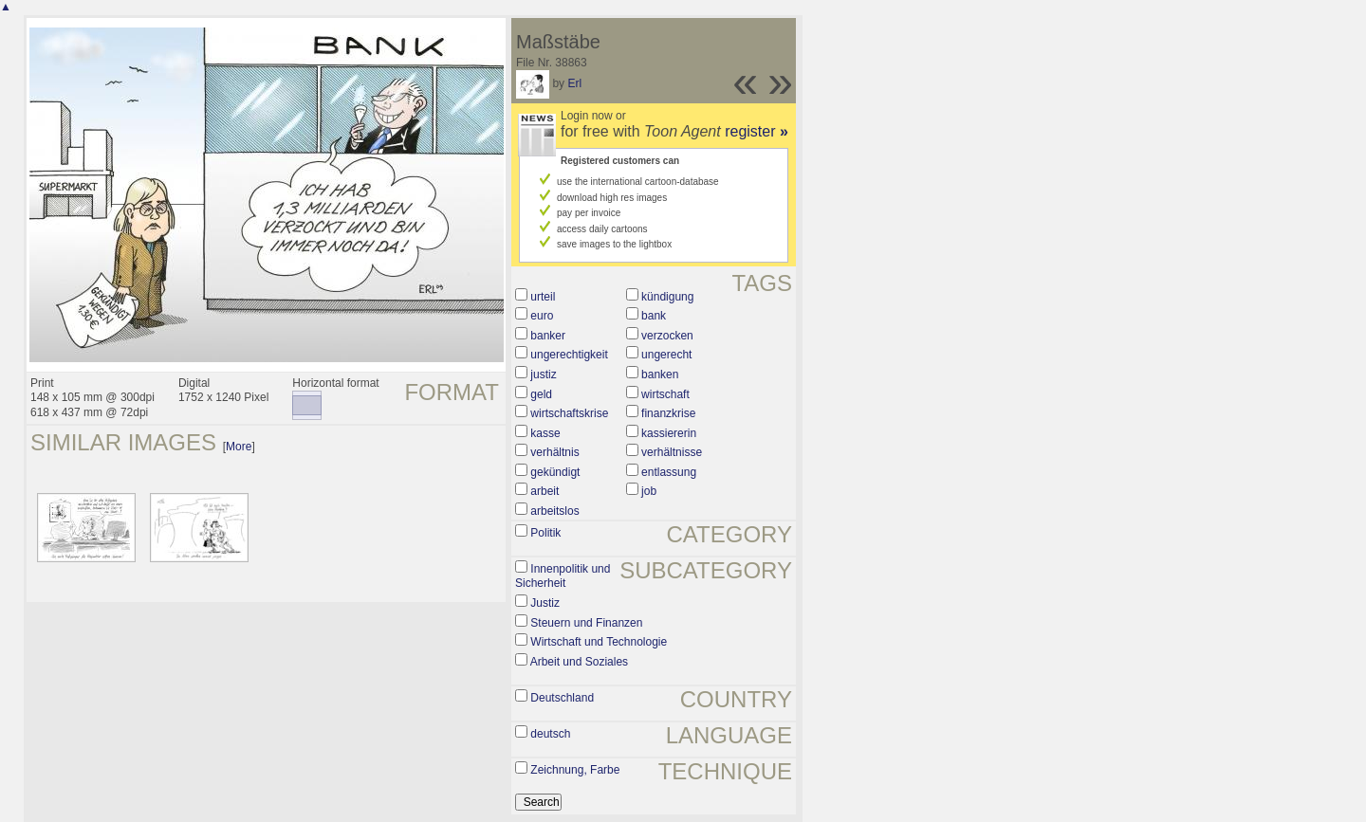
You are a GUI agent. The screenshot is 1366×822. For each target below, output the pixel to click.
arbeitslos (554, 511)
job (648, 491)
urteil (542, 296)
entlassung (668, 472)
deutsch (550, 733)
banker (547, 335)
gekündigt (555, 472)
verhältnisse (671, 452)
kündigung (667, 296)
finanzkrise (668, 413)
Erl (574, 83)
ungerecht (666, 354)
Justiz (545, 603)
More (238, 446)
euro (541, 315)
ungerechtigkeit (568, 354)
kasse (545, 433)
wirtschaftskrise (569, 413)
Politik (545, 532)
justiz (543, 374)
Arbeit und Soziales (579, 661)
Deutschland (562, 697)
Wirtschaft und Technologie (598, 641)
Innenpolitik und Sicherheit (562, 576)
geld (541, 394)
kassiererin (668, 433)
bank (653, 315)
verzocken (667, 335)
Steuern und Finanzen (586, 623)
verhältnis (554, 452)
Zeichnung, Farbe (574, 769)
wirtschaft (665, 394)
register (756, 131)
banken (659, 374)
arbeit (544, 491)
